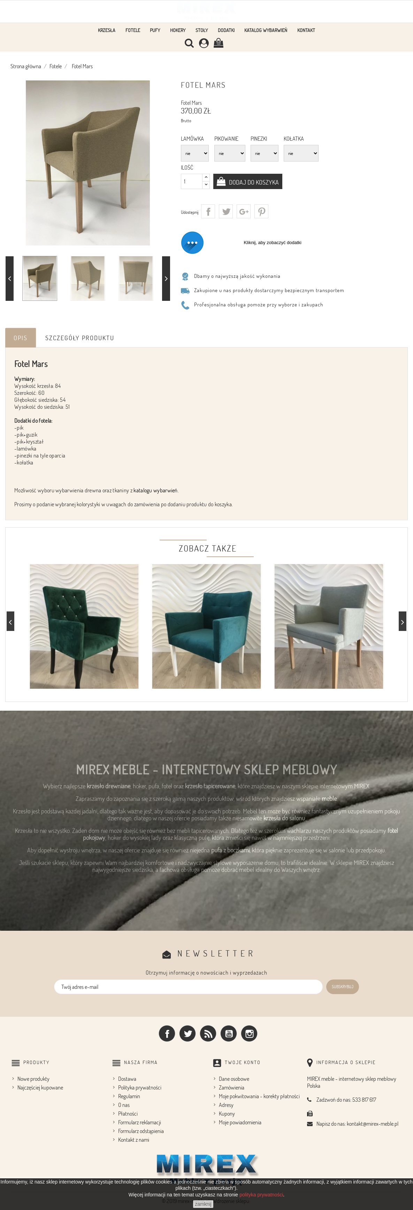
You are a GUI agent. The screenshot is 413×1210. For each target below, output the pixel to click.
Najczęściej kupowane (40, 1087)
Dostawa (127, 1078)
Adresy (226, 1104)
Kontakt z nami (133, 1139)
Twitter (187, 1033)
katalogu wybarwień (155, 490)
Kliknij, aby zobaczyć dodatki (272, 242)
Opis (21, 338)
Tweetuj (225, 211)
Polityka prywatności (139, 1087)
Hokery (177, 30)
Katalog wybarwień (265, 30)
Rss (208, 1033)
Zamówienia (231, 1087)
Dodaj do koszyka (253, 182)
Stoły (202, 30)
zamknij (203, 1204)
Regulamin (129, 1096)
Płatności (128, 1113)
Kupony (227, 1113)
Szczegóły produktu (79, 338)
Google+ (243, 211)
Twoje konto (243, 1062)
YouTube (229, 1033)
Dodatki (226, 30)
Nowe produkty (33, 1078)
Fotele (132, 30)
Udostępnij (208, 211)
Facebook (167, 1033)
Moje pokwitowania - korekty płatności (259, 1096)
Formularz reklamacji (139, 1122)
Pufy (155, 30)
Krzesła (106, 30)
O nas (124, 1104)
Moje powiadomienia (240, 1122)
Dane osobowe (234, 1078)
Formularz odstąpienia (141, 1130)
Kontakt (306, 30)
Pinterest (261, 211)
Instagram (249, 1033)
